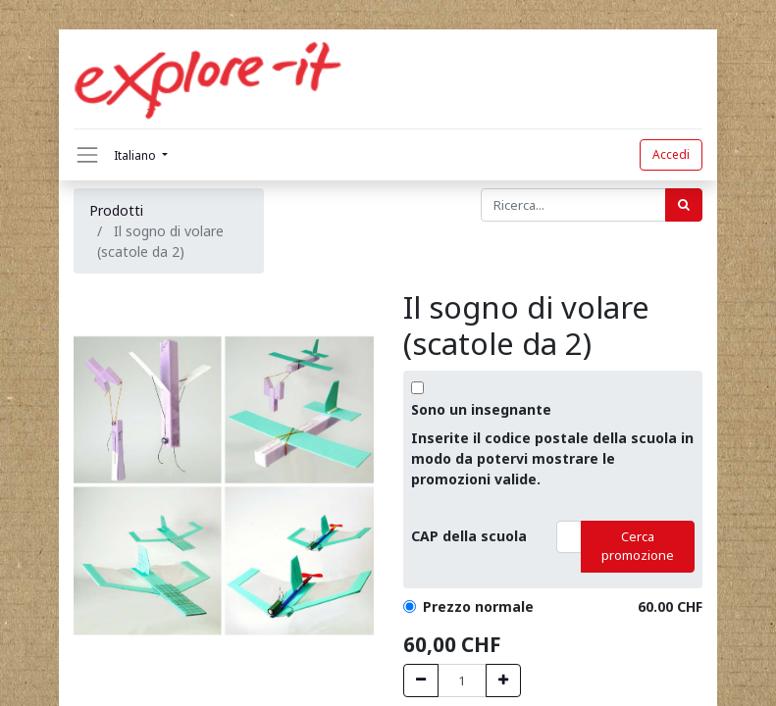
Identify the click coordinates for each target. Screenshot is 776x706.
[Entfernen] (421, 680)
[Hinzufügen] (503, 680)
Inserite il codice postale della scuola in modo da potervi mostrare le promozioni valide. (552, 458)
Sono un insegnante (481, 409)
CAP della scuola (469, 536)
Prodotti (116, 210)
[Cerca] (683, 205)
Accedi (671, 154)
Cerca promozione (637, 546)
